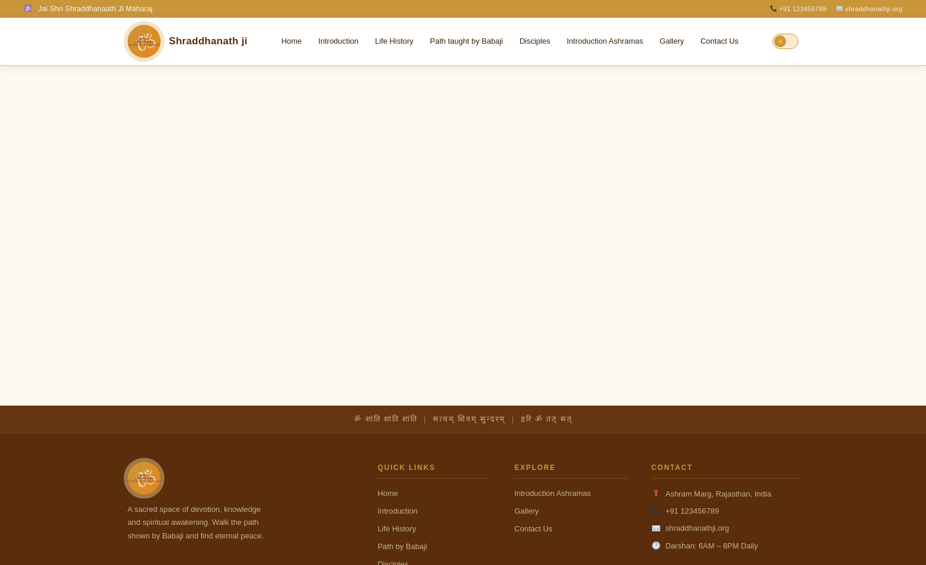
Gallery (672, 41)
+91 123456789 (798, 8)
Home (291, 41)
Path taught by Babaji (466, 41)
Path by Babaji (402, 546)
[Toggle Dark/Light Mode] (785, 41)
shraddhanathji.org (869, 8)
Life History (394, 41)
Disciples (535, 41)
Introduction (338, 41)
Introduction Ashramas (605, 41)
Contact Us (719, 41)
